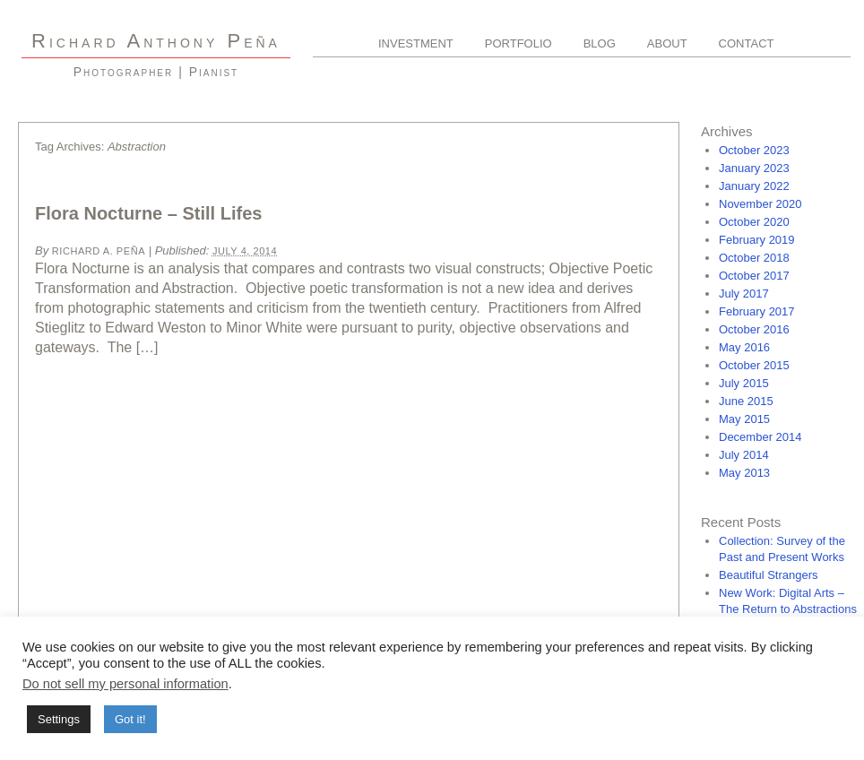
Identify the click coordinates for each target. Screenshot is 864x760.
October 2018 (754, 257)
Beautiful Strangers (768, 575)
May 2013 (744, 472)
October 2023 (754, 150)
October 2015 (754, 365)
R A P (156, 41)
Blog (599, 43)
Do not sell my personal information (125, 684)
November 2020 (760, 204)
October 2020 (754, 222)
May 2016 (744, 347)
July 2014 (744, 455)
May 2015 (744, 419)
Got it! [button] (130, 719)
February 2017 (757, 311)
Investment (416, 43)
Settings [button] (59, 719)
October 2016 (754, 329)
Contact (746, 43)
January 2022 (754, 186)
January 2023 (754, 168)
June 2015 (746, 401)
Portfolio (518, 43)
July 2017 (744, 293)
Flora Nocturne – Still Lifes (148, 213)
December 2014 (760, 437)
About (667, 43)
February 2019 (757, 239)
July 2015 (744, 383)
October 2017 (754, 275)
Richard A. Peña (98, 251)
